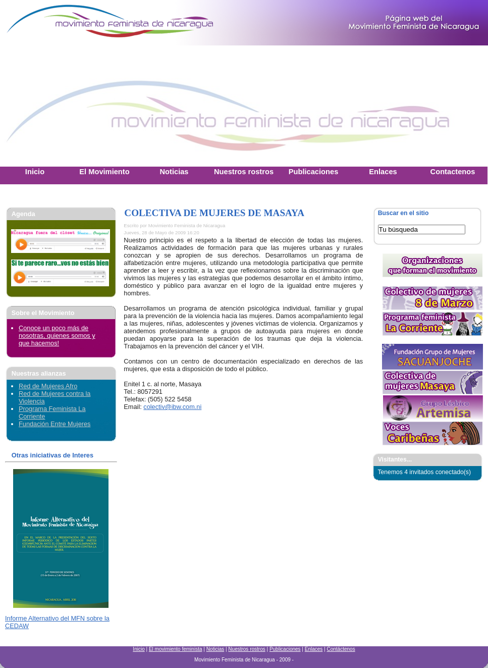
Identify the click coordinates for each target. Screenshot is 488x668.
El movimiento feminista (175, 649)
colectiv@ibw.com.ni (172, 406)
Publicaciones (285, 649)
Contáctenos (341, 649)
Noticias (215, 649)
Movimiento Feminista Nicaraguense (63, 22)
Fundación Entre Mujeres (54, 424)
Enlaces (314, 649)
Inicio (138, 649)
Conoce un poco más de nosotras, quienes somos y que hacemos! (57, 335)
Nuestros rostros (246, 649)
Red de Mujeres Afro (48, 386)
